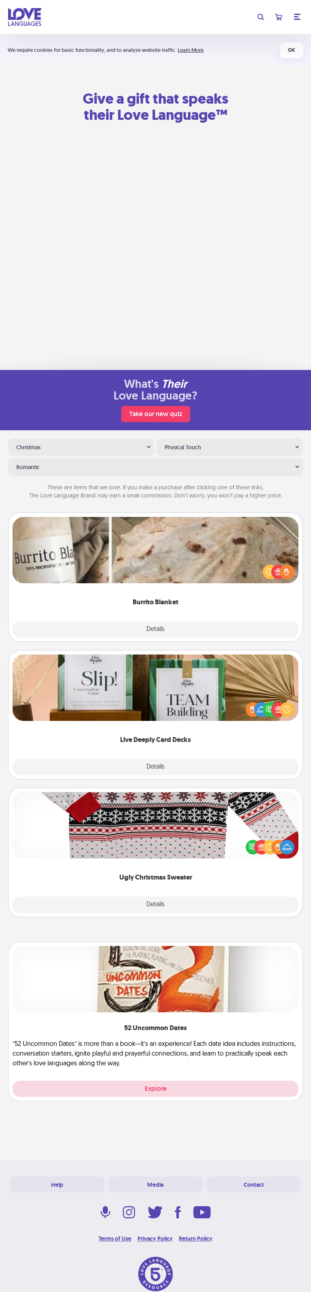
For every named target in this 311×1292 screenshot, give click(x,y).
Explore (156, 1088)
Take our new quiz (155, 414)
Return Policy (195, 1238)
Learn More (191, 50)
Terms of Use (115, 1238)
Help (57, 1184)
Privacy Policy (155, 1238)
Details (155, 629)
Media (155, 1184)
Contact (254, 1184)
